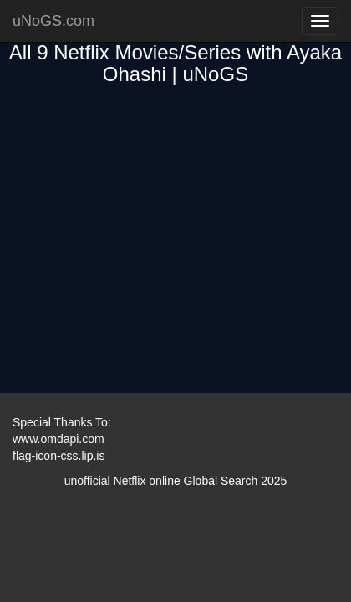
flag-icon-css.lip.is (58, 455)
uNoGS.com (53, 21)
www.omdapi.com (58, 439)
